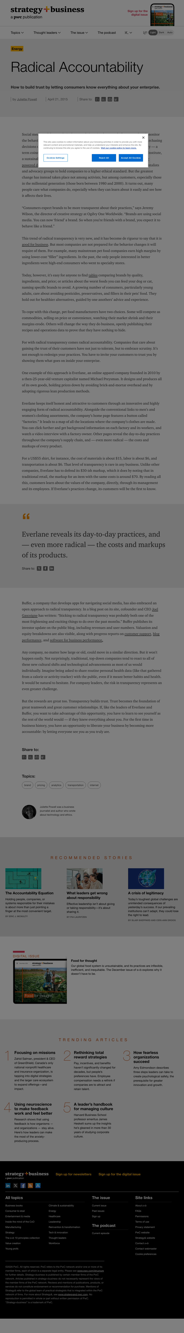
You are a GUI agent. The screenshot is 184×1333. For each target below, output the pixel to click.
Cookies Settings (56, 157)
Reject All (104, 157)
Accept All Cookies (131, 157)
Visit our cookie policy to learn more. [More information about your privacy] (119, 148)
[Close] (143, 138)
